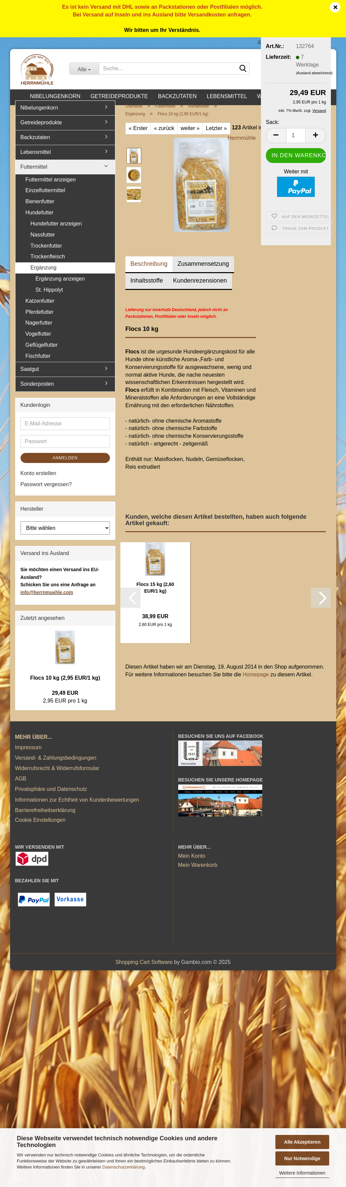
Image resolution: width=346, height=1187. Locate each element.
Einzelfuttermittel (45, 198)
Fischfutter (38, 363)
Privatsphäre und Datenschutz (51, 796)
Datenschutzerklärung (123, 1167)
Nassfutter (43, 242)
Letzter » (216, 135)
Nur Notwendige (302, 1158)
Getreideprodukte (119, 96)
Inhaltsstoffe (146, 288)
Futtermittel (34, 174)
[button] (276, 135)
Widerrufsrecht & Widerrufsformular (57, 775)
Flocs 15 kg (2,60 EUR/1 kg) (155, 595)
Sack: (272, 122)
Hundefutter (40, 220)
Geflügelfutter (42, 352)
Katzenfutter (40, 308)
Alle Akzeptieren (302, 1142)
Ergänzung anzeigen (60, 286)
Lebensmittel (227, 96)
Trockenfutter (46, 253)
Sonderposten (37, 391)
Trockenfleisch (48, 264)
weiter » (190, 135)
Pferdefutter (40, 319)
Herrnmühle (242, 145)
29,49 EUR (65, 700)
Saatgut (30, 376)
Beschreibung (148, 271)
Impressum (28, 755)
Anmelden (65, 465)
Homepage (255, 682)
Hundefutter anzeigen (56, 231)
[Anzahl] (296, 135)
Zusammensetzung (203, 271)
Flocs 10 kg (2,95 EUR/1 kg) (65, 685)
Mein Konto (191, 863)
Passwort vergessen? (46, 492)
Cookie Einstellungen (40, 827)
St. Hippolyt (49, 297)
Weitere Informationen (302, 1173)
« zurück (164, 135)
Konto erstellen (38, 480)
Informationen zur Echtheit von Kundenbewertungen (77, 807)
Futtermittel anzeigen (51, 187)
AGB (21, 786)
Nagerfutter (39, 330)
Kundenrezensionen (200, 288)
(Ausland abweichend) (314, 73)
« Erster (138, 135)
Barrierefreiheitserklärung (45, 817)
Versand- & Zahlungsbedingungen (56, 765)
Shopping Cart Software (143, 969)
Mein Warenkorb (198, 873)
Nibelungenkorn (55, 96)
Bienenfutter (40, 209)
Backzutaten (177, 96)
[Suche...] (84, 68)
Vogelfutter (38, 341)
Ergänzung (43, 275)
